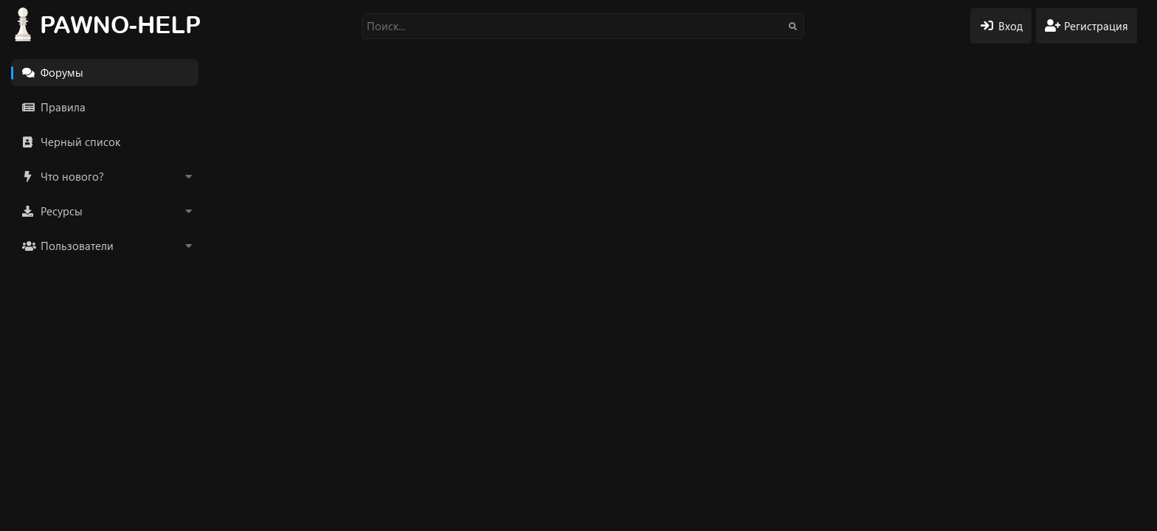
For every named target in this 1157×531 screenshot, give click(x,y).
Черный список (80, 141)
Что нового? (72, 176)
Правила (63, 107)
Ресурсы (62, 211)
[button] (188, 176)
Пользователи (77, 245)
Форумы (62, 72)
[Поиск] (583, 26)
